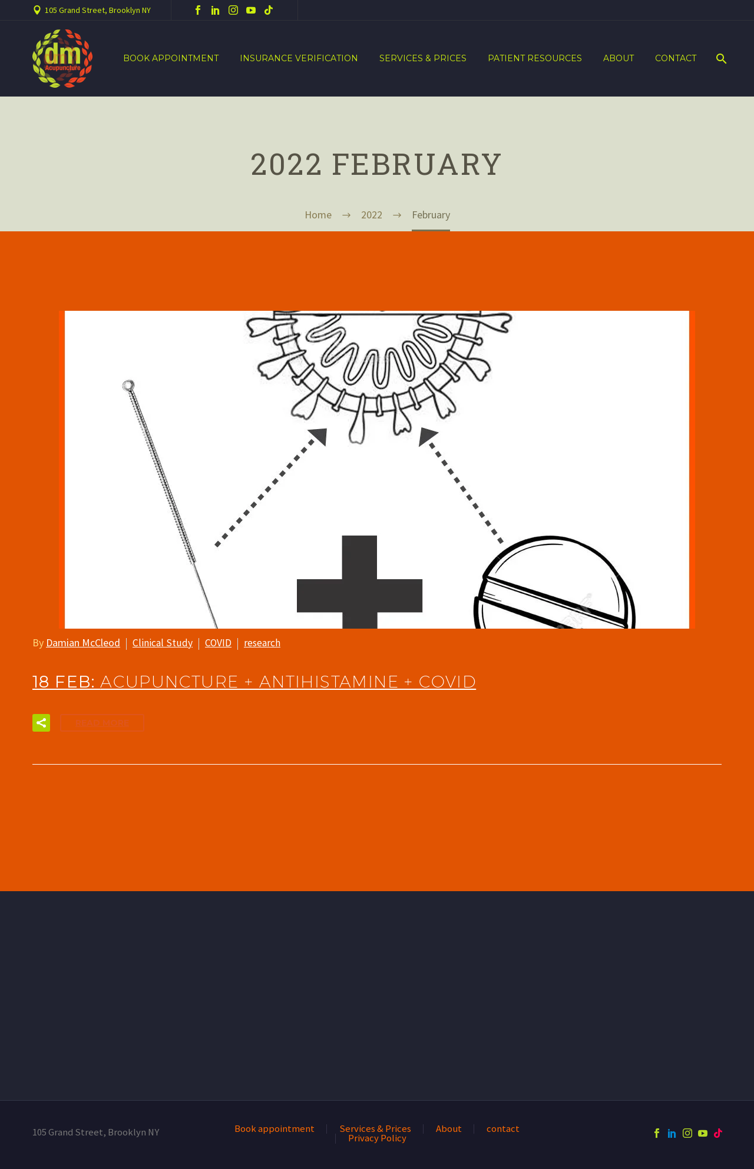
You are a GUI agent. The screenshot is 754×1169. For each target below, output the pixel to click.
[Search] (720, 58)
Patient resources (535, 58)
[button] (41, 723)
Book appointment (171, 58)
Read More (102, 723)
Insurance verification (299, 58)
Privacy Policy (377, 1139)
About (618, 58)
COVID (216, 642)
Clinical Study (162, 642)
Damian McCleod (83, 642)
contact (675, 58)
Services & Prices (423, 58)
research (261, 642)
